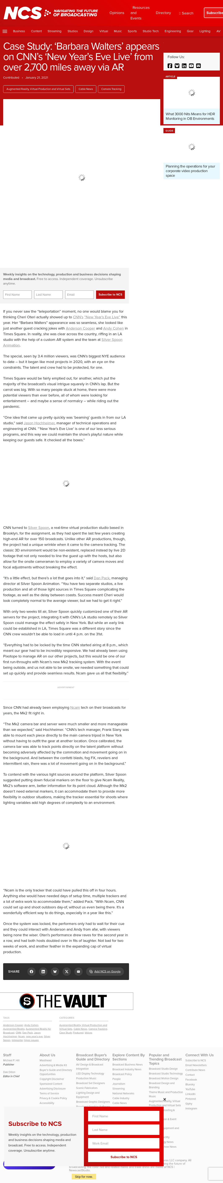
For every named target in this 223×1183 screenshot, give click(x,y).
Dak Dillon (9, 1072)
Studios (73, 31)
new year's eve (34, 1036)
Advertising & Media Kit (53, 1065)
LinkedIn (190, 1094)
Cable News (86, 89)
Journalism (118, 1084)
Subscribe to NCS (195, 1060)
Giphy (188, 1104)
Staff (7, 1055)
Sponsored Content (51, 1084)
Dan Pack (102, 578)
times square (31, 1040)
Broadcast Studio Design (163, 1069)
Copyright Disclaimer (52, 1079)
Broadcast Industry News (126, 1069)
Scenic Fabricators (87, 1088)
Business (19, 31)
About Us (47, 1055)
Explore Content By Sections (128, 1057)
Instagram (191, 1108)
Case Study (65, 1033)
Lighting (205, 31)
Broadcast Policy (122, 1074)
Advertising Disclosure (53, 1089)
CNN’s (78, 317)
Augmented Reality (14, 1029)
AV (218, 31)
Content (36, 31)
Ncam (75, 707)
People (116, 1079)
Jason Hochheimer (39, 423)
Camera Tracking (111, 89)
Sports (132, 31)
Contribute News (195, 1070)
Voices (88, 1033)
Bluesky (190, 1084)
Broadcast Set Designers (90, 1083)
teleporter (17, 1040)
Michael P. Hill (11, 1060)
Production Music (86, 1078)
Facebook (191, 1080)
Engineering (173, 31)
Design (88, 31)
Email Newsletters (196, 1065)
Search (186, 13)
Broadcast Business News (127, 1065)
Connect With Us (199, 1055)
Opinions (117, 12)
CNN (18, 1033)
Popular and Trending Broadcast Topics (165, 1059)
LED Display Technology (90, 1074)
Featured (78, 1033)
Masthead (45, 1060)
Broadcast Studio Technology (166, 1074)
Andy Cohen (113, 328)
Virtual (103, 31)
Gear (190, 31)
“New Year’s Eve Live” (102, 317)
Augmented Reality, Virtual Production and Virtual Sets (38, 89)
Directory (163, 12)
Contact (190, 1075)
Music (118, 31)
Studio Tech (151, 31)
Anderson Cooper (80, 328)
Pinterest (190, 1099)
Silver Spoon (38, 527)
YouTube (190, 1089)
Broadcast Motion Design (163, 1078)
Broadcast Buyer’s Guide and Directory (93, 1057)
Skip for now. (84, 1177)
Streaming (54, 31)
